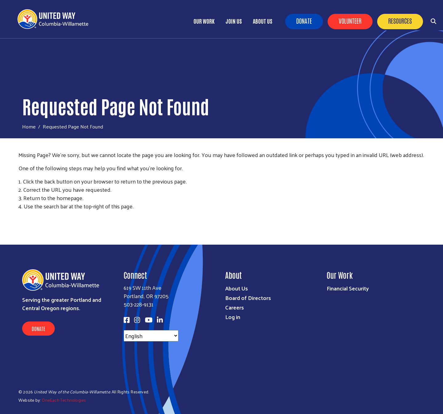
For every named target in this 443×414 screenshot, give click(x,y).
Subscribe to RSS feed (20, 217)
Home (29, 126)
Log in (232, 316)
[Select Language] (151, 335)
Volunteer (350, 21)
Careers (234, 307)
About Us (262, 21)
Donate (304, 21)
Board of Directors (248, 297)
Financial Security (348, 288)
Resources (400, 21)
